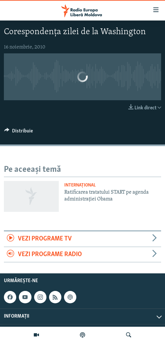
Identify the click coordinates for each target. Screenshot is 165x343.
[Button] (18, 132)
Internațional (80, 185)
